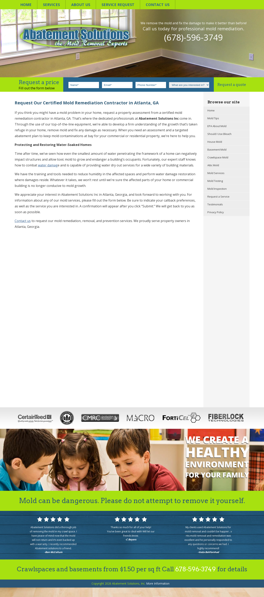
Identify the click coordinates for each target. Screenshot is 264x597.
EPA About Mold (216, 126)
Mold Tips (213, 118)
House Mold (214, 142)
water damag (48, 165)
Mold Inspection (217, 189)
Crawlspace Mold (217, 157)
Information (157, 583)
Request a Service (218, 196)
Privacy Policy (215, 212)
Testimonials (215, 204)
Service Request (118, 4)
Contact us (157, 4)
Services (51, 4)
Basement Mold (216, 149)
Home (26, 4)
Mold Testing (215, 181)
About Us (80, 4)
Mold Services (215, 173)
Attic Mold (213, 165)
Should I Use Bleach (219, 134)
